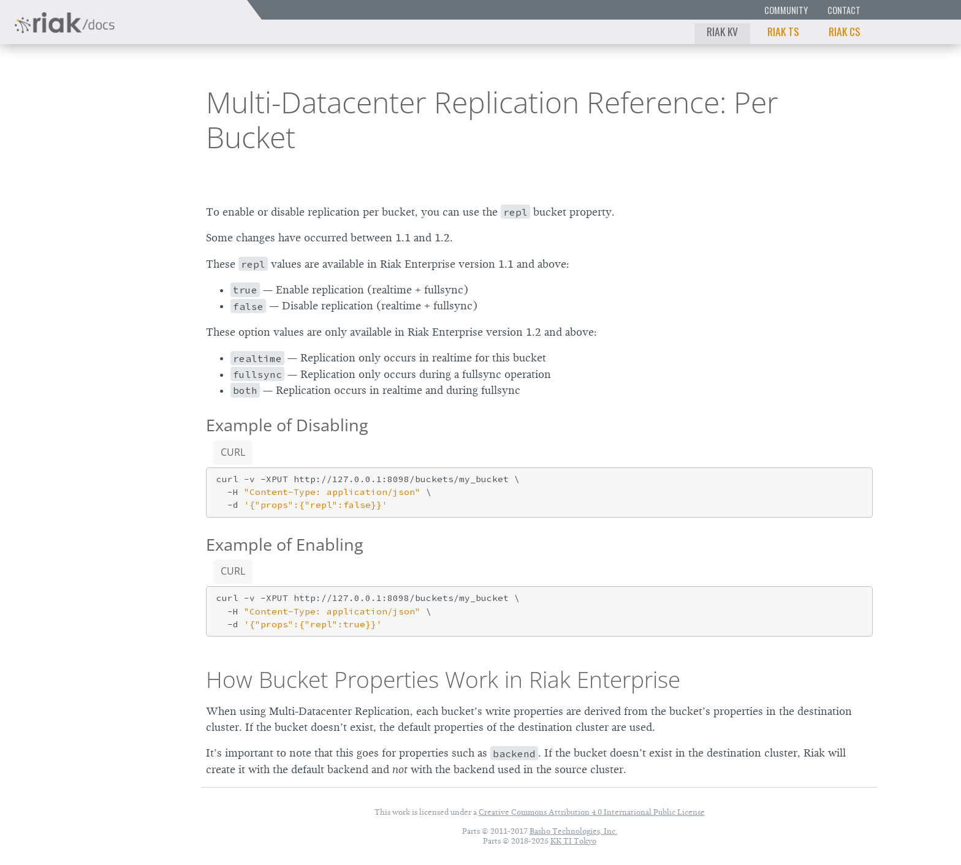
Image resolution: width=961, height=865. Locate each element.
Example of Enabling (284, 544)
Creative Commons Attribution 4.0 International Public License (592, 812)
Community (786, 10)
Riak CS (844, 31)
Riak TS (783, 31)
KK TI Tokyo (573, 840)
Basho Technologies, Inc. (573, 831)
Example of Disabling (287, 425)
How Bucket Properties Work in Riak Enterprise (443, 679)
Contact (843, 10)
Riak (52, 100)
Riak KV (722, 31)
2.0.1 (125, 101)
